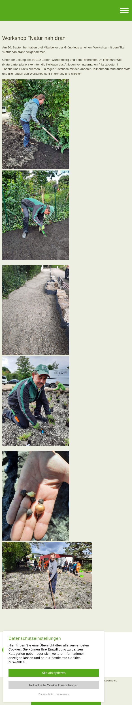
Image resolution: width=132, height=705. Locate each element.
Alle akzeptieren (54, 673)
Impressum (62, 694)
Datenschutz (110, 680)
